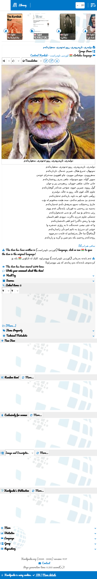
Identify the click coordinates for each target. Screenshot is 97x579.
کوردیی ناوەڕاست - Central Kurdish (49, 55)
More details (49, 575)
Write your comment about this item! (23, 271)
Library (22, 5)
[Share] (6, 61)
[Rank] (16, 61)
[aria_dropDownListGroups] (19, 453)
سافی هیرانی (88, 246)
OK (36, 575)
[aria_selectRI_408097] (6, 291)
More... (28, 377)
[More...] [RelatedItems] (11, 326)
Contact (44, 563)
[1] (80, 246)
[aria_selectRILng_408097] (15, 291)
